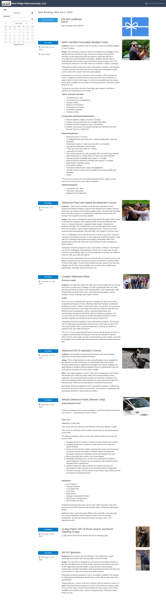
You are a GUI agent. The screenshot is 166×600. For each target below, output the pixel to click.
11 (32, 32)
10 (28, 32)
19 (6, 39)
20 (10, 39)
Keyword (6, 16)
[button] (48, 48)
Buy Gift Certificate (48, 20)
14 (14, 35)
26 (6, 42)
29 (6, 29)
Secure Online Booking (154, 3)
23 (23, 39)
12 (6, 35)
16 (23, 35)
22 (19, 39)
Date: (5, 9)
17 (28, 35)
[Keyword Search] (16, 19)
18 (32, 35)
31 (14, 29)
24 (28, 39)
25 (32, 39)
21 (14, 39)
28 (14, 42)
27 (10, 42)
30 (10, 29)
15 (19, 35)
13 (10, 35)
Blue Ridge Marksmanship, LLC (24, 3)
